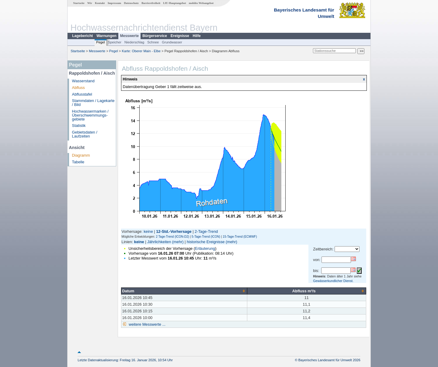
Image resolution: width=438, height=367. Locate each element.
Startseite (79, 3)
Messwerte (129, 36)
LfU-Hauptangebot (174, 3)
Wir (89, 3)
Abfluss (78, 87)
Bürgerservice (154, 36)
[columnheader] (184, 290)
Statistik (79, 125)
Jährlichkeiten (159, 242)
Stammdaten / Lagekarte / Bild (93, 102)
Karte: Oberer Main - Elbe (141, 51)
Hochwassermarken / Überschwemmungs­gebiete (90, 115)
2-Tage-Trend (206, 231)
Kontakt (100, 3)
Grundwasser (172, 42)
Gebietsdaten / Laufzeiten (84, 134)
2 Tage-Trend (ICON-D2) (172, 236)
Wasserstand (83, 81)
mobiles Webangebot (201, 3)
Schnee (153, 42)
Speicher (114, 42)
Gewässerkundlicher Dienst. (333, 281)
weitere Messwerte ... (146, 324)
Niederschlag (134, 42)
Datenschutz (131, 3)
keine (148, 231)
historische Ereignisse (205, 242)
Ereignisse (180, 36)
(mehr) (178, 242)
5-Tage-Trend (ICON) (206, 236)
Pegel (100, 42)
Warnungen (106, 36)
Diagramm (81, 155)
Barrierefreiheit (150, 3)
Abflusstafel (82, 94)
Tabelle (78, 162)
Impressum (114, 3)
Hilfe (197, 36)
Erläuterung (205, 248)
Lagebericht (82, 36)
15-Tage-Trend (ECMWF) (240, 236)
